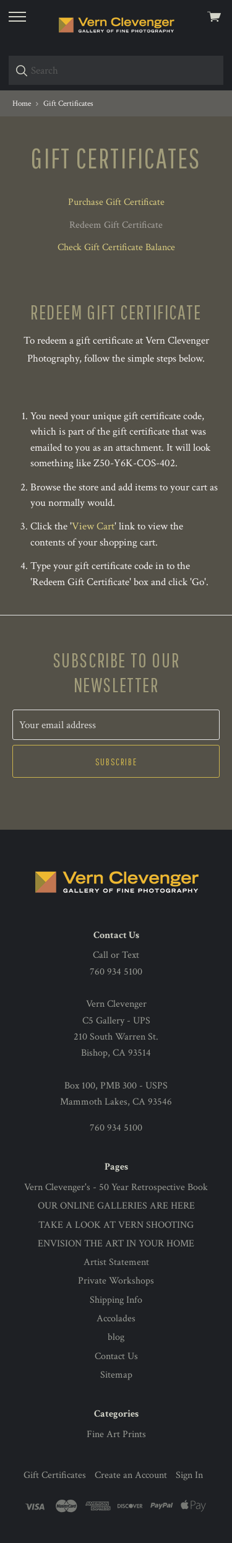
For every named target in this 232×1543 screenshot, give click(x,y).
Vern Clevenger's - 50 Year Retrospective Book (116, 1187)
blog (116, 1337)
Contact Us (116, 1356)
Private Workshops (116, 1280)
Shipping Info (116, 1299)
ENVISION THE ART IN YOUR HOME (116, 1243)
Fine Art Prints (116, 1434)
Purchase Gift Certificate (116, 202)
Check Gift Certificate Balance (116, 247)
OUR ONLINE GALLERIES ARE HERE (116, 1205)
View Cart (93, 526)
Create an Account (131, 1475)
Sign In (189, 1475)
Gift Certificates (55, 1475)
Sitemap (116, 1374)
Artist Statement (116, 1262)
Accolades (116, 1318)
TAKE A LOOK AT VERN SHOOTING (116, 1225)
